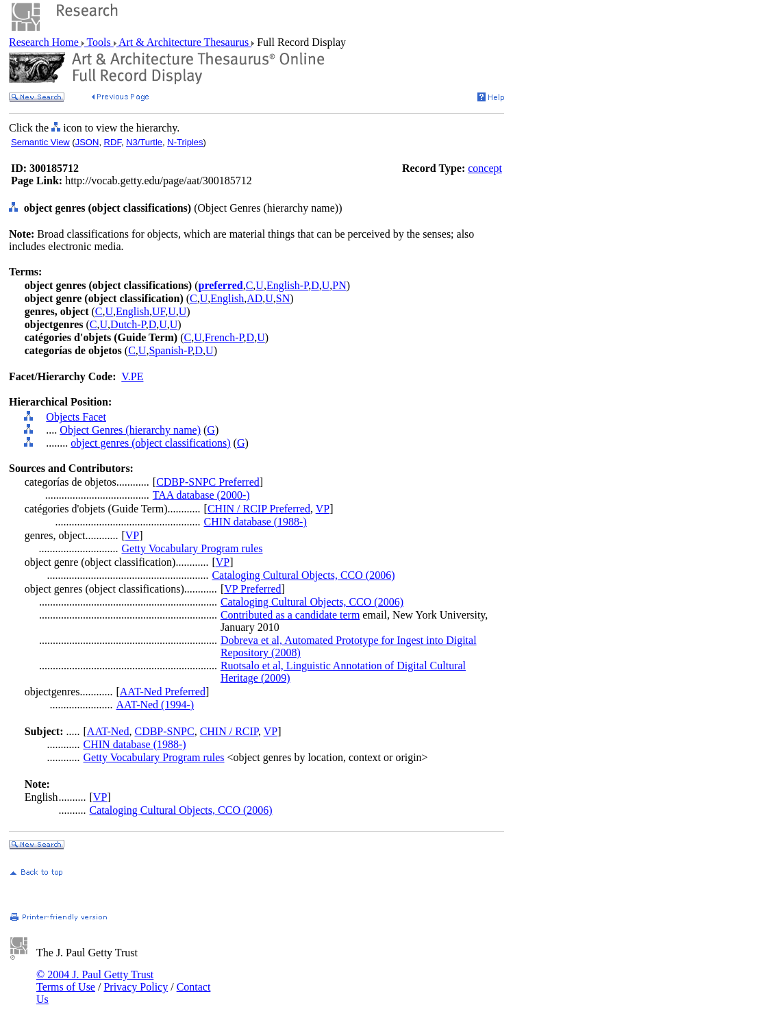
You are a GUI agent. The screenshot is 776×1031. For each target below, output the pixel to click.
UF (158, 311)
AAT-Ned (108, 731)
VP (322, 508)
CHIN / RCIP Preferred (259, 508)
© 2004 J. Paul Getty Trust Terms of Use (94, 981)
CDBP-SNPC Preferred (208, 482)
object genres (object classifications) (150, 443)
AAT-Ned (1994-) (155, 704)
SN (283, 298)
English (227, 298)
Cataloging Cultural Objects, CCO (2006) (303, 575)
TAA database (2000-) (201, 495)
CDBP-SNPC (164, 731)
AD (254, 298)
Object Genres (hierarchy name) (130, 430)
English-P (287, 285)
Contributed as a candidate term (290, 615)
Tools (99, 42)
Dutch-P (128, 324)
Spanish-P (170, 350)
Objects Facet (76, 417)
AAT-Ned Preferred (162, 691)
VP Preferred (252, 589)
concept (485, 168)
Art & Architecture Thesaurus (183, 42)
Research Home (45, 42)
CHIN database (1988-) (255, 521)
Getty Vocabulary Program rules (191, 548)
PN (339, 285)
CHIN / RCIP (229, 731)
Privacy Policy (135, 987)
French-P (224, 337)
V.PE (132, 376)
